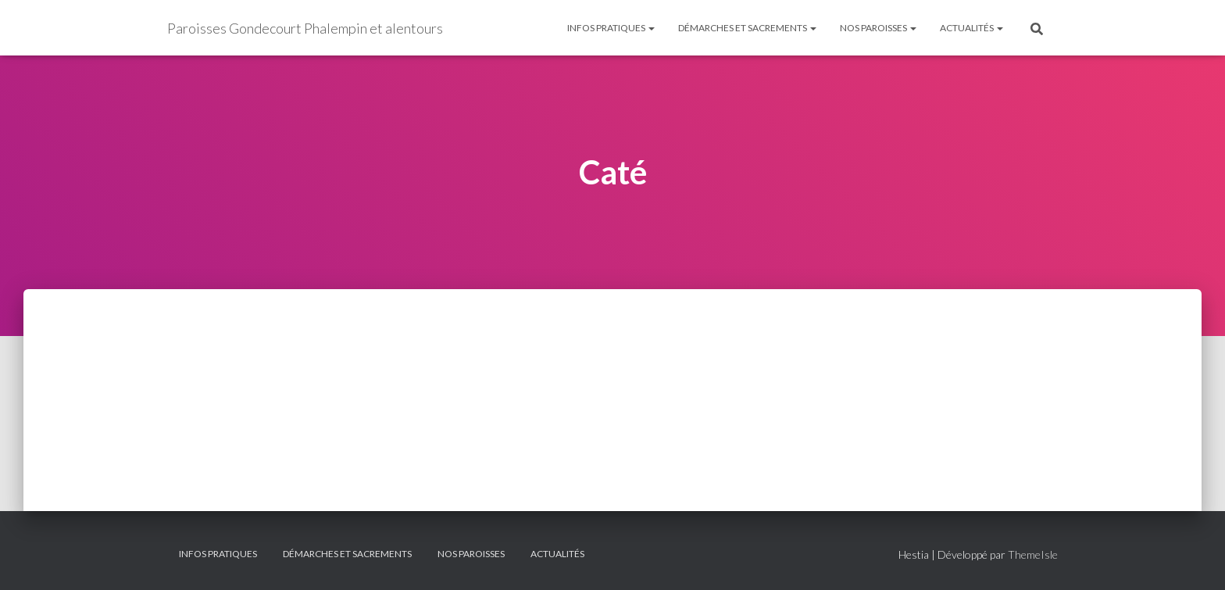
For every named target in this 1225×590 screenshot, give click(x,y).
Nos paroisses (878, 28)
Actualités (971, 28)
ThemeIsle (1033, 554)
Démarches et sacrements (747, 28)
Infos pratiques (611, 28)
